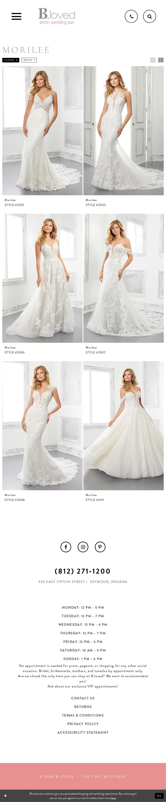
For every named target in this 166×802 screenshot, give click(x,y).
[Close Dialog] (5, 795)
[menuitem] (65, 547)
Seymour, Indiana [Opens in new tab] (108, 581)
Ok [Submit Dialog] (159, 796)
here (113, 798)
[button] (10, 60)
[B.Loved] (56, 16)
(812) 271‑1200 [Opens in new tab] (83, 571)
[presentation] (42, 130)
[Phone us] (131, 16)
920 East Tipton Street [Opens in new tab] (62, 581)
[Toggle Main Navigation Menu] (16, 16)
